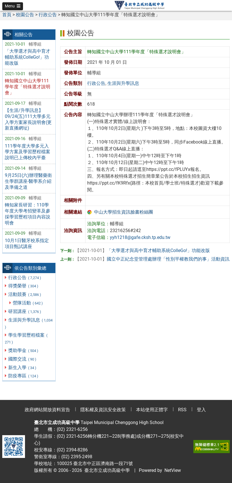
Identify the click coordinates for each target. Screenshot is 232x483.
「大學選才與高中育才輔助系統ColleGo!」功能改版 (27, 57)
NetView (172, 470)
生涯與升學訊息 (29, 323)
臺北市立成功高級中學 (106, 470)
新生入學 (22, 367)
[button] (12, 6)
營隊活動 (28, 303)
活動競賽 (24, 294)
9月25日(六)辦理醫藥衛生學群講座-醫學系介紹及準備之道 (28, 181)
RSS (182, 409)
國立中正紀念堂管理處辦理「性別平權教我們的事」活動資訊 (152, 259)
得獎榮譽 (23, 285)
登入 (201, 409)
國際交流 (22, 359)
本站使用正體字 (152, 409)
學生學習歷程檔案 (26, 338)
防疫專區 (23, 375)
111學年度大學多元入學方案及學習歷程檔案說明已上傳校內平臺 (27, 152)
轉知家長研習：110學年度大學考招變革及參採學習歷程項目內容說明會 (27, 213)
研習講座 (24, 311)
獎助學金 (23, 350)
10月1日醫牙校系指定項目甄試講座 (27, 243)
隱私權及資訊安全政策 (103, 409)
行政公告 (24, 277)
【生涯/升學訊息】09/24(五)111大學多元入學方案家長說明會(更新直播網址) (28, 119)
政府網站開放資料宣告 (47, 409)
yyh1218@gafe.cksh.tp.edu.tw (140, 237)
